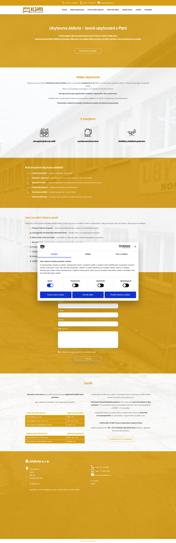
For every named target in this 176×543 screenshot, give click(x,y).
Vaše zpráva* (63, 329)
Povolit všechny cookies (120, 295)
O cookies (95, 481)
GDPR (93, 484)
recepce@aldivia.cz (103, 475)
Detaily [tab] (88, 254)
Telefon (61, 320)
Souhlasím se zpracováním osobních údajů (78, 352)
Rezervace (127, 10)
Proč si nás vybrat (95, 10)
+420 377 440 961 (102, 467)
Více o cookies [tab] (122, 254)
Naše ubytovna (77, 10)
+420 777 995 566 (102, 471)
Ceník (138, 10)
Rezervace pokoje (88, 51)
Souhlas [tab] (54, 254)
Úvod (64, 10)
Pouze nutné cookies (55, 295)
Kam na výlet (113, 10)
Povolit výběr (88, 295)
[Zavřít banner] (135, 246)
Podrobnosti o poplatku (121, 439)
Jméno (60, 302)
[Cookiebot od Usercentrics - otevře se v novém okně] (120, 246)
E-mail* (61, 311)
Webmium (92, 541)
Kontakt (148, 10)
